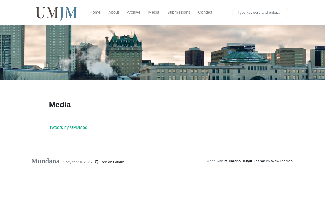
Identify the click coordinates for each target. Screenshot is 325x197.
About (114, 12)
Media (154, 12)
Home (95, 12)
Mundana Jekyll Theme (245, 161)
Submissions (178, 12)
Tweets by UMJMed (68, 127)
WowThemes (282, 161)
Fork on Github (109, 162)
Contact (205, 12)
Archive (133, 12)
